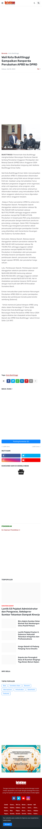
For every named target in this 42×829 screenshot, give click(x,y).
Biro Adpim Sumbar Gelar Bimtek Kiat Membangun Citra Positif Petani (29, 623)
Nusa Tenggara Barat (30, 810)
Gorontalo (13, 804)
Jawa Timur (25, 807)
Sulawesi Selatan (7, 810)
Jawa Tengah (30, 807)
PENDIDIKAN (7, 526)
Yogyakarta (7, 813)
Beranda (4, 53)
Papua (18, 810)
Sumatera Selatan (19, 813)
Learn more (7, 820)
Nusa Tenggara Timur (25, 810)
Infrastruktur (19, 689)
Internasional (7, 689)
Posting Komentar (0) (21, 441)
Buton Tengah (25, 804)
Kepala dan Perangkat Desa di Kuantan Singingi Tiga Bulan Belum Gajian (29, 659)
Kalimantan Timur (13, 807)
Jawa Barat (36, 807)
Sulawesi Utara (30, 813)
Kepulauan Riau (7, 807)
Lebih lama (35, 446)
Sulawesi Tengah (36, 813)
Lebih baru (6, 446)
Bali (35, 804)
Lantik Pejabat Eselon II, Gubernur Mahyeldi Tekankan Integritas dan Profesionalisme (28, 635)
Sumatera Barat (25, 813)
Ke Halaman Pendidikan (11, 530)
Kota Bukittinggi (13, 53)
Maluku (36, 810)
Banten (30, 804)
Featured (6, 693)
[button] (2, 3)
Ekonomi (27, 686)
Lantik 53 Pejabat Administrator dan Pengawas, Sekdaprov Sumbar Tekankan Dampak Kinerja (21, 611)
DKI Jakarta (19, 804)
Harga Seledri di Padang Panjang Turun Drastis (28, 647)
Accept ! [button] (7, 824)
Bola (4, 686)
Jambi (6, 804)
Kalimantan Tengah (19, 807)
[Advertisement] (21, 29)
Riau (11, 810)
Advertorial (31, 689)
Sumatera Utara (15, 686)
